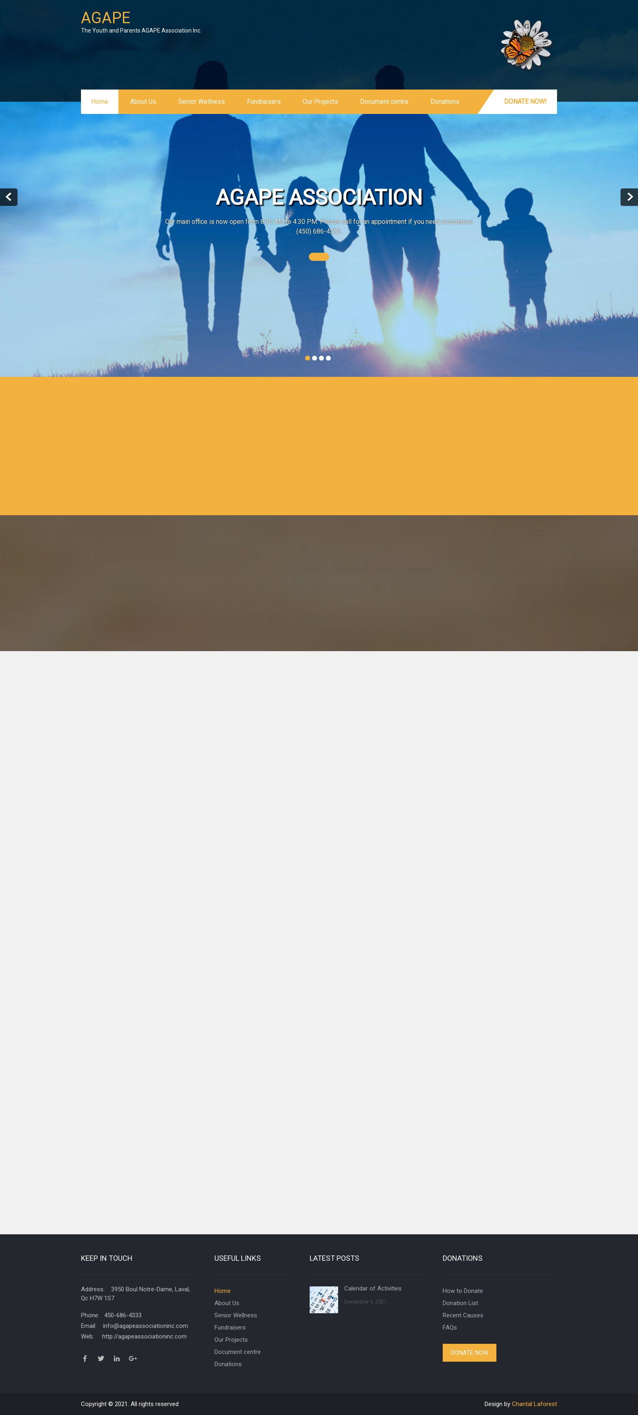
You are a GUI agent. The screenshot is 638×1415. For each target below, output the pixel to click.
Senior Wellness (201, 101)
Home (99, 101)
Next (629, 197)
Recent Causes (463, 1315)
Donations (444, 101)
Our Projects (320, 101)
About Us (143, 101)
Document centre (384, 101)
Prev (8, 197)
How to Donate (463, 1291)
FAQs (450, 1327)
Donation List (460, 1303)
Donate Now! (525, 101)
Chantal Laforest (534, 1404)
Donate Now (469, 1352)
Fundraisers (264, 101)
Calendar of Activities (373, 1288)
